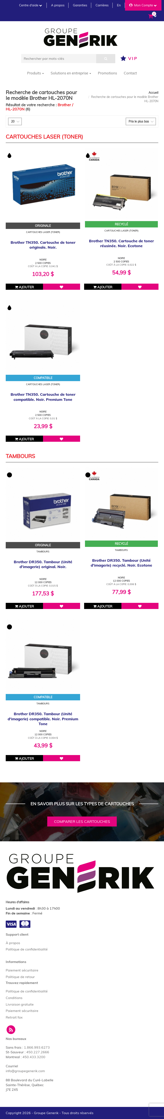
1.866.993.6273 (37, 1047)
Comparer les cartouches (82, 821)
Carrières (102, 5)
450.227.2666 (37, 1052)
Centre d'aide (30, 5)
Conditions (14, 998)
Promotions (107, 73)
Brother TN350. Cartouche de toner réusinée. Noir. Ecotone (121, 243)
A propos (57, 5)
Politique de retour (20, 977)
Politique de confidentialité (27, 949)
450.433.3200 (33, 1057)
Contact (130, 73)
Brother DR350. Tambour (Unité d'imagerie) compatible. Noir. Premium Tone (43, 718)
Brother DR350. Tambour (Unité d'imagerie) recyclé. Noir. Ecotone (121, 563)
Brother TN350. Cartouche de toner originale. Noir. (43, 245)
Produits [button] (35, 73)
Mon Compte (143, 5)
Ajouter (24, 287)
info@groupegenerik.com (25, 1071)
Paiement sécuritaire (22, 970)
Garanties (80, 5)
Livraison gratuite (20, 1004)
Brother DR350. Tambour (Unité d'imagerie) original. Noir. (43, 564)
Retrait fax (14, 1017)
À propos (13, 943)
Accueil (153, 93)
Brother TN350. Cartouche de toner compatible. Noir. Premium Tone (43, 397)
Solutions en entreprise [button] (71, 73)
